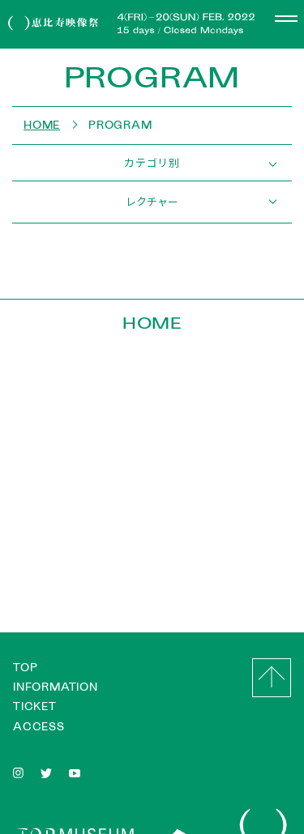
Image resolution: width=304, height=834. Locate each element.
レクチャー (152, 201)
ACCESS (39, 727)
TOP (25, 667)
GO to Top (271, 677)
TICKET (35, 706)
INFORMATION (55, 687)
